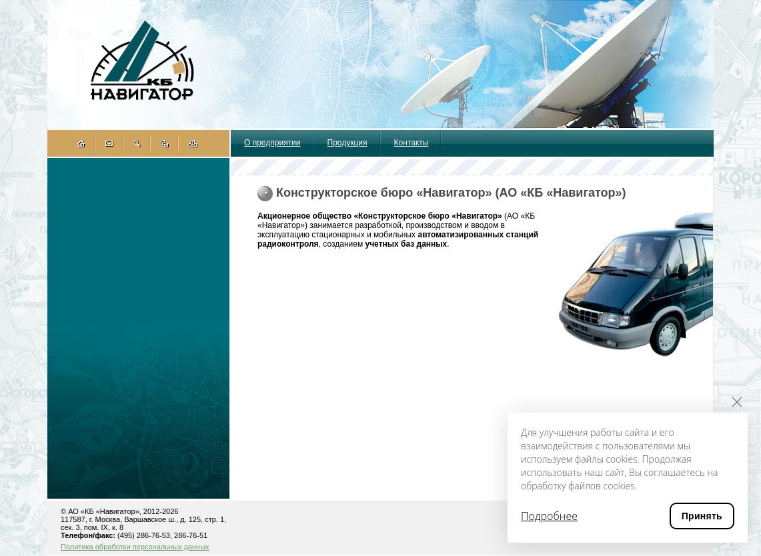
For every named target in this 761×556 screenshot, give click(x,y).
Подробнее (549, 516)
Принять (702, 516)
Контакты (411, 142)
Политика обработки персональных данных (135, 547)
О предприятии (272, 142)
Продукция (347, 142)
